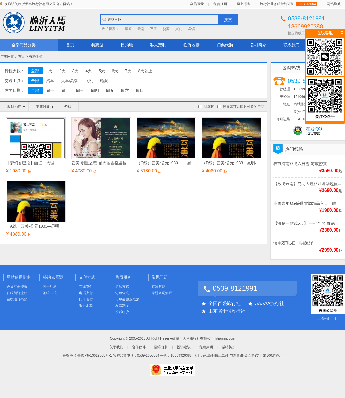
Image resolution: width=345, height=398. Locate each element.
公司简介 (258, 45)
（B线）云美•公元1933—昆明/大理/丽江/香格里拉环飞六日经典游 (260, 163)
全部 (35, 70)
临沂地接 (191, 45)
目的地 (127, 45)
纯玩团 (209, 107)
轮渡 (104, 80)
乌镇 (191, 29)
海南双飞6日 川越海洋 (293, 243)
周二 (65, 90)
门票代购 (225, 45)
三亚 (153, 29)
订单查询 (122, 293)
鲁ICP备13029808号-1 (94, 355)
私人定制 (158, 45)
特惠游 (97, 45)
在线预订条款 (17, 299)
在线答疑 (158, 287)
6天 (115, 70)
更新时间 (44, 107)
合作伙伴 (139, 347)
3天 (75, 70)
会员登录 (197, 4)
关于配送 (50, 287)
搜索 (228, 19)
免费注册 (220, 4)
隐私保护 (161, 347)
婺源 (166, 29)
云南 (140, 29)
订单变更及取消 (127, 299)
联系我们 (291, 45)
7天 (128, 70)
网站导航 (334, 4)
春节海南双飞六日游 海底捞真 (300, 163)
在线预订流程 (17, 293)
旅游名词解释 (162, 293)
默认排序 (16, 107)
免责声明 (206, 347)
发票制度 (122, 306)
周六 (125, 90)
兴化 (178, 29)
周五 (110, 90)
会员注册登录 (17, 287)
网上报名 (243, 4)
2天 (62, 70)
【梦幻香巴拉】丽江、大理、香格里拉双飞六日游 (50, 163)
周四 (95, 90)
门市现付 (86, 299)
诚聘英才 (228, 347)
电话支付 (86, 293)
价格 (69, 107)
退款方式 (122, 287)
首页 (70, 45)
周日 (140, 90)
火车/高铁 (69, 80)
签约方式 (50, 293)
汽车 (50, 80)
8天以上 (145, 70)
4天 (88, 70)
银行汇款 (86, 306)
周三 (80, 90)
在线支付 (86, 287)
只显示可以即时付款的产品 (243, 107)
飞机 (89, 80)
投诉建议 (122, 312)
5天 (102, 70)
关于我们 (116, 347)
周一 (50, 90)
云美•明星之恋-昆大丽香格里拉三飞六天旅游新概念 (117, 163)
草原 (128, 29)
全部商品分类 (24, 45)
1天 (49, 70)
